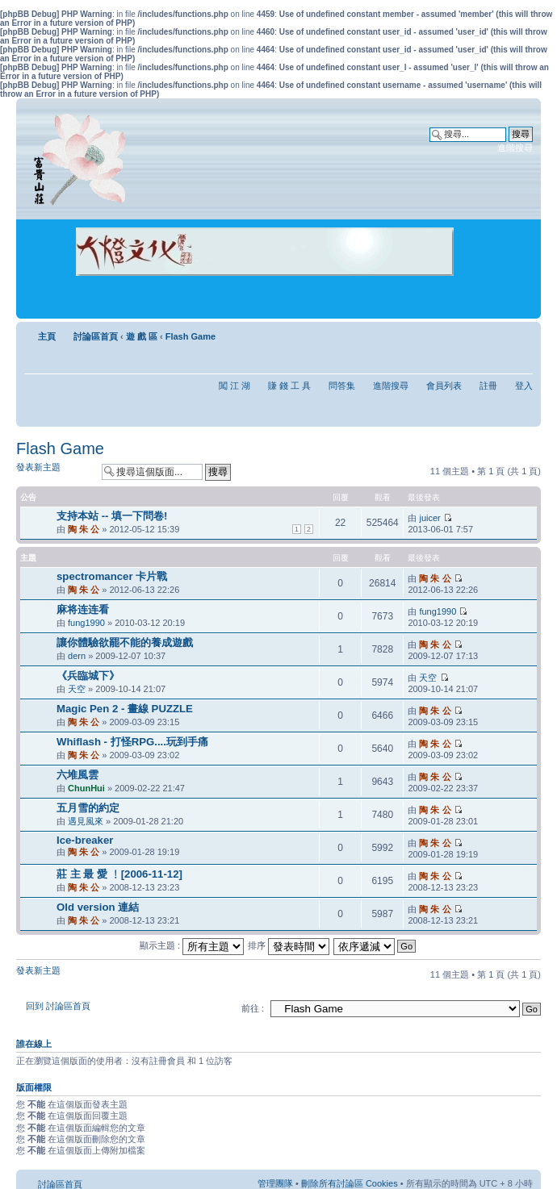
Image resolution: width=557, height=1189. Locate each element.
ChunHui (86, 788)
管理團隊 (275, 1183)
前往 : (252, 1008)
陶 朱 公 (83, 529)
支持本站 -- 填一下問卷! (112, 516)
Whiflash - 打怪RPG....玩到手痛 (132, 742)
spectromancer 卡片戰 (112, 576)
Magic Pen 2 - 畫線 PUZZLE (125, 709)
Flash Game (190, 336)
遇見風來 (85, 821)
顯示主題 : (192, 945)
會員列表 (444, 385)
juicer (429, 518)
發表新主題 (55, 471)
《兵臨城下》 (88, 676)
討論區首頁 (95, 336)
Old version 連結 (98, 907)
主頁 (47, 336)
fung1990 (86, 623)
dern (77, 656)
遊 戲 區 (141, 336)
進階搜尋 (515, 147)
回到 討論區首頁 (58, 1006)
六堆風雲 (77, 775)
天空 (77, 689)
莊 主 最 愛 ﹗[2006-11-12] (119, 874)
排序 (288, 945)
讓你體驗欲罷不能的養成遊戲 (125, 642)
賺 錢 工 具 (289, 385)
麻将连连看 (83, 609)
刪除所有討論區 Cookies (349, 1183)
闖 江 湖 (234, 385)
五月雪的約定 (88, 808)
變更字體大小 (521, 333)
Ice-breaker (85, 840)
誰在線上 (34, 1044)
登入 (524, 385)
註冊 (488, 385)
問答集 (342, 385)
